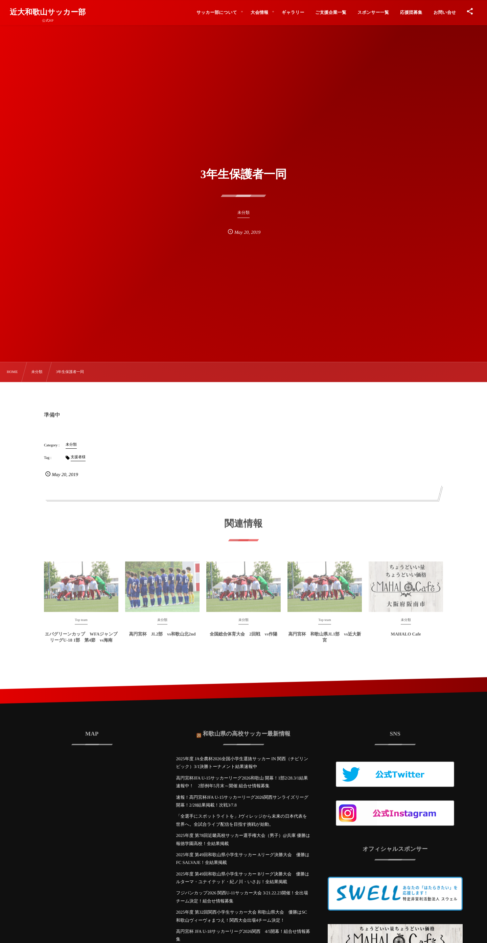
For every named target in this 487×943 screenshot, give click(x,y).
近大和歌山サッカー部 (48, 12)
